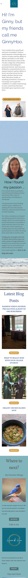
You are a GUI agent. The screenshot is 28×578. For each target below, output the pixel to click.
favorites (14, 519)
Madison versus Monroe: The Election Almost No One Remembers (14, 308)
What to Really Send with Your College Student (14, 360)
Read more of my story (11, 99)
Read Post (14, 353)
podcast (14, 568)
